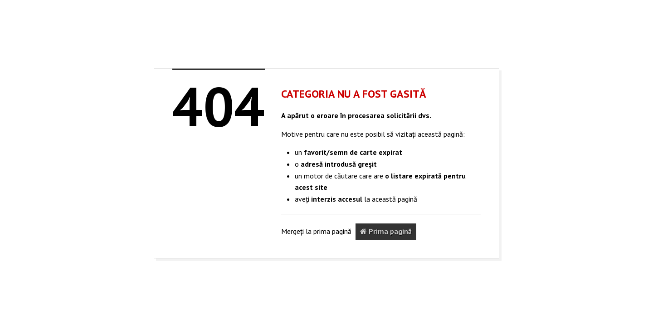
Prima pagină (386, 231)
